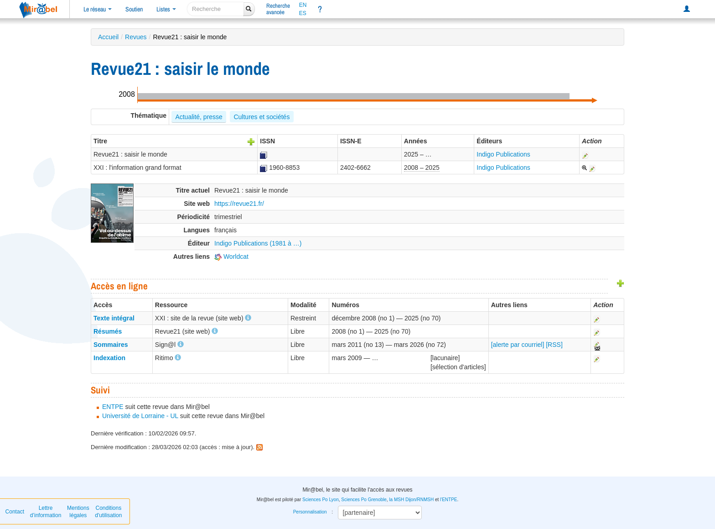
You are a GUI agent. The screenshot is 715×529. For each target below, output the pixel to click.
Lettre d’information (46, 512)
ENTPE (113, 406)
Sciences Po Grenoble (364, 499)
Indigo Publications (503, 154)
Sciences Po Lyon (320, 499)
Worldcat (231, 256)
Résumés (107, 331)
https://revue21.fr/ (239, 203)
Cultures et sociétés (261, 116)
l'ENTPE (448, 499)
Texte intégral (114, 318)
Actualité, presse (199, 116)
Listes (166, 9)
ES (302, 13)
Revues (135, 37)
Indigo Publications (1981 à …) (257, 243)
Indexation (109, 357)
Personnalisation (310, 511)
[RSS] (554, 344)
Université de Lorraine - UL (140, 415)
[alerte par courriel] (517, 344)
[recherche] (215, 9)
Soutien (134, 9)
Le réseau (97, 9)
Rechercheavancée (278, 9)
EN (303, 5)
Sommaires (110, 344)
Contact (14, 511)
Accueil (108, 37)
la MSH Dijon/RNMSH (411, 499)
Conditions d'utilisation (108, 512)
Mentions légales (78, 512)
